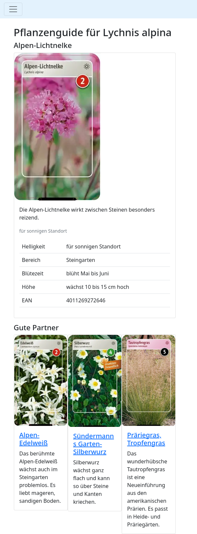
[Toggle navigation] (13, 9)
